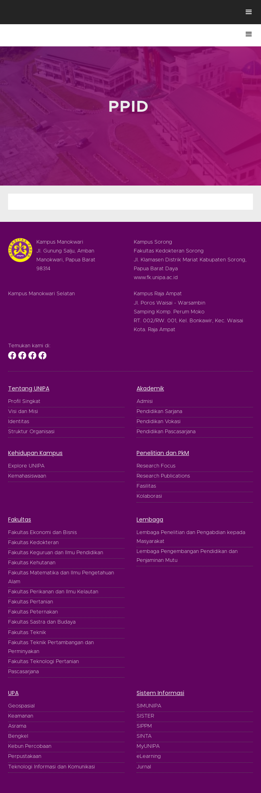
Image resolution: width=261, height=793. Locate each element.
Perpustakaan (24, 756)
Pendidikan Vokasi (159, 421)
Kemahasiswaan (27, 476)
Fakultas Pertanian (30, 602)
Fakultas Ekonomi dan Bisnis (42, 532)
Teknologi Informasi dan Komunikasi (51, 767)
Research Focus (156, 466)
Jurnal (144, 767)
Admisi (145, 401)
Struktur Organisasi (31, 431)
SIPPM (144, 726)
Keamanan (20, 716)
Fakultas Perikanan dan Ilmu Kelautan (53, 592)
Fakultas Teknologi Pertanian (43, 661)
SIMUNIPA (149, 706)
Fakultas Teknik (27, 632)
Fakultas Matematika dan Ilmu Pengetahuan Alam (61, 577)
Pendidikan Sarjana (159, 411)
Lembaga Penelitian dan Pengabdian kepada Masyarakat (191, 537)
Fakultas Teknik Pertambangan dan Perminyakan (51, 647)
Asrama (17, 726)
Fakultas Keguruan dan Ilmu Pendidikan (55, 552)
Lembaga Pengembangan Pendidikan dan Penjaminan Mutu (187, 556)
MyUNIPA (148, 746)
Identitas (18, 421)
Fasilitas (146, 486)
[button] (249, 12)
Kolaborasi (149, 496)
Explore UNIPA (26, 466)
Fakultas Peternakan (33, 612)
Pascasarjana (23, 671)
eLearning (149, 756)
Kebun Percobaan (29, 746)
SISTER (145, 716)
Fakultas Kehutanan (31, 563)
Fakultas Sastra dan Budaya (42, 622)
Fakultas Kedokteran (33, 542)
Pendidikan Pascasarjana (166, 431)
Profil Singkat (24, 401)
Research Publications (163, 476)
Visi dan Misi (23, 411)
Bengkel (18, 736)
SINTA (144, 736)
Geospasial (21, 706)
